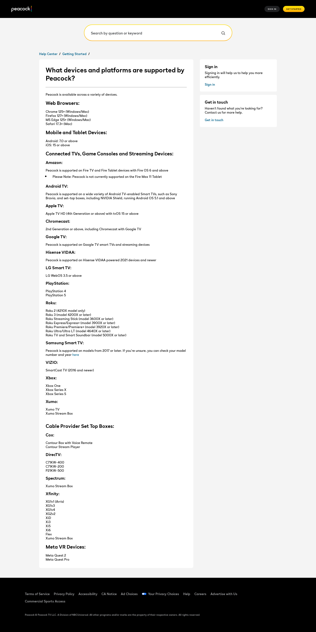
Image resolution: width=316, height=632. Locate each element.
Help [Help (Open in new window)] (186, 594)
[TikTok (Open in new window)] (263, 591)
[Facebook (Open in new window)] (253, 591)
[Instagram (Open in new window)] (285, 591)
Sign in (210, 84)
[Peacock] (21, 9)
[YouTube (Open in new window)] (274, 591)
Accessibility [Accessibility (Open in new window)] (87, 594)
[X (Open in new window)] (253, 603)
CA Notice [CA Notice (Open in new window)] (109, 594)
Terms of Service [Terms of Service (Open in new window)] (37, 594)
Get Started (293, 9)
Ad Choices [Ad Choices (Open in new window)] (129, 594)
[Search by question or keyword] (158, 32)
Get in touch (214, 120)
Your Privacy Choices (163, 593)
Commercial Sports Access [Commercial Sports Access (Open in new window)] (45, 601)
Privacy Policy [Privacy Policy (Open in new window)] (64, 594)
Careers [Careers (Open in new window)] (200, 594)
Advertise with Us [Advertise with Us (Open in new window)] (223, 594)
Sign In (272, 9)
